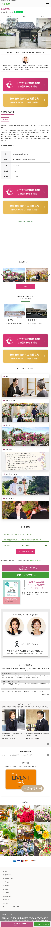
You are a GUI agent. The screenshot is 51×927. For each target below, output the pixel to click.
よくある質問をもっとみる (25, 551)
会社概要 (5, 903)
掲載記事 (44, 694)
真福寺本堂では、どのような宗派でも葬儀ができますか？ (22, 545)
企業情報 (4, 914)
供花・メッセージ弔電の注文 (11, 907)
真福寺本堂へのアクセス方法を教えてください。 (19, 534)
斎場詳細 (9, 16)
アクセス (42, 16)
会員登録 (5, 889)
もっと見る (25, 287)
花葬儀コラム (7, 896)
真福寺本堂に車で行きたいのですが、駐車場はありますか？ (22, 540)
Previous (3, 31)
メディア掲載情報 (25, 665)
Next (48, 31)
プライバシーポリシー (13, 914)
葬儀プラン (25, 16)
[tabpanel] (25, 33)
